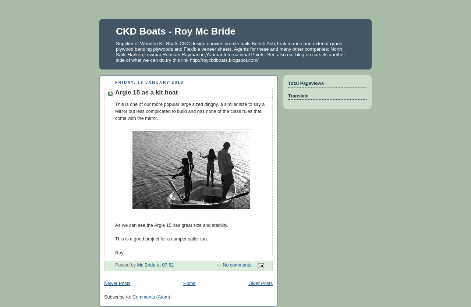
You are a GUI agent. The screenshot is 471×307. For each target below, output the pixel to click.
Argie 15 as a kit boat (146, 92)
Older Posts (260, 283)
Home (189, 283)
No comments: (238, 265)
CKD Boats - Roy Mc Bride (176, 31)
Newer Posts (117, 283)
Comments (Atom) (151, 297)
